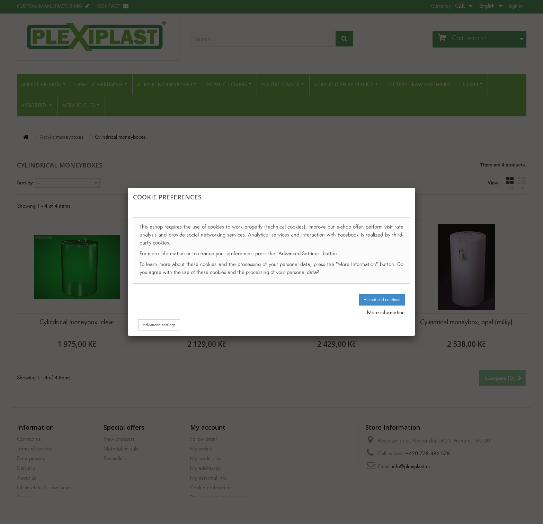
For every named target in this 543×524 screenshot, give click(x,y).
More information (386, 312)
